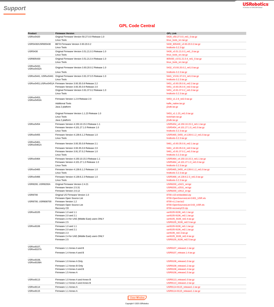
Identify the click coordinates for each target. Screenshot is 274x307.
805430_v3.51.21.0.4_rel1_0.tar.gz (184, 58)
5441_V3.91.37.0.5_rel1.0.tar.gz (183, 76)
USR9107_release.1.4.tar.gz (181, 252)
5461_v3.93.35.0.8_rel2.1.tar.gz (183, 143)
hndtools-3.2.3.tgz (176, 47)
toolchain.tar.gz (174, 116)
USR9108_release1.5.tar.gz (180, 272)
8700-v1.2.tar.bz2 (175, 201)
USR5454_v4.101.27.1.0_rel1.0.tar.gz (186, 127)
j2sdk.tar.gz (172, 106)
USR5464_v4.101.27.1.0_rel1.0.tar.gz (186, 162)
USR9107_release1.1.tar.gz (180, 248)
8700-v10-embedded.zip (179, 195)
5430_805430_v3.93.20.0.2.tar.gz (183, 44)
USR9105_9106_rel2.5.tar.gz (181, 222)
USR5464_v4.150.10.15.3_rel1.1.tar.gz (186, 158)
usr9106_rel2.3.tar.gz (177, 233)
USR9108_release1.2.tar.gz (180, 265)
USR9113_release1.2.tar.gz (180, 283)
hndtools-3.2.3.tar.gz (177, 72)
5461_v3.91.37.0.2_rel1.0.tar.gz (183, 151)
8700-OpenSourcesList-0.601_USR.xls (186, 198)
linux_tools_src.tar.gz (177, 40)
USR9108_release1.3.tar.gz (180, 269)
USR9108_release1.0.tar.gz (180, 261)
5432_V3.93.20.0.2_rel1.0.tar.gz (183, 67)
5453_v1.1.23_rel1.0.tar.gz (180, 113)
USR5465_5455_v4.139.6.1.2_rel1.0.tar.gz (188, 134)
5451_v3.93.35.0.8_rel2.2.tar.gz (183, 83)
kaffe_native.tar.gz (176, 103)
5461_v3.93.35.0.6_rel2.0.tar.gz (183, 148)
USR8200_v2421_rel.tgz (179, 184)
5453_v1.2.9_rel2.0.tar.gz (179, 99)
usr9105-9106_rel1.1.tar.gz (180, 212)
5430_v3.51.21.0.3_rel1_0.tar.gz (183, 51)
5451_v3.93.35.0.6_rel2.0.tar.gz (183, 86)
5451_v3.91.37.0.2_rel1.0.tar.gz (183, 90)
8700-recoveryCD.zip (177, 208)
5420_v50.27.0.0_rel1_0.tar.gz (182, 36)
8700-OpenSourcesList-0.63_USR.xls (185, 204)
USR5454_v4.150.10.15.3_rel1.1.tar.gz (186, 124)
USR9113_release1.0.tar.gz (180, 279)
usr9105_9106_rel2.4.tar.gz (180, 219)
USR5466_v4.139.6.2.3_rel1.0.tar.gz (185, 176)
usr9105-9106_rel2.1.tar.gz (180, 215)
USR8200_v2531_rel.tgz (179, 187)
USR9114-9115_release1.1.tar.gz (183, 287)
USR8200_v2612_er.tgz (179, 190)
